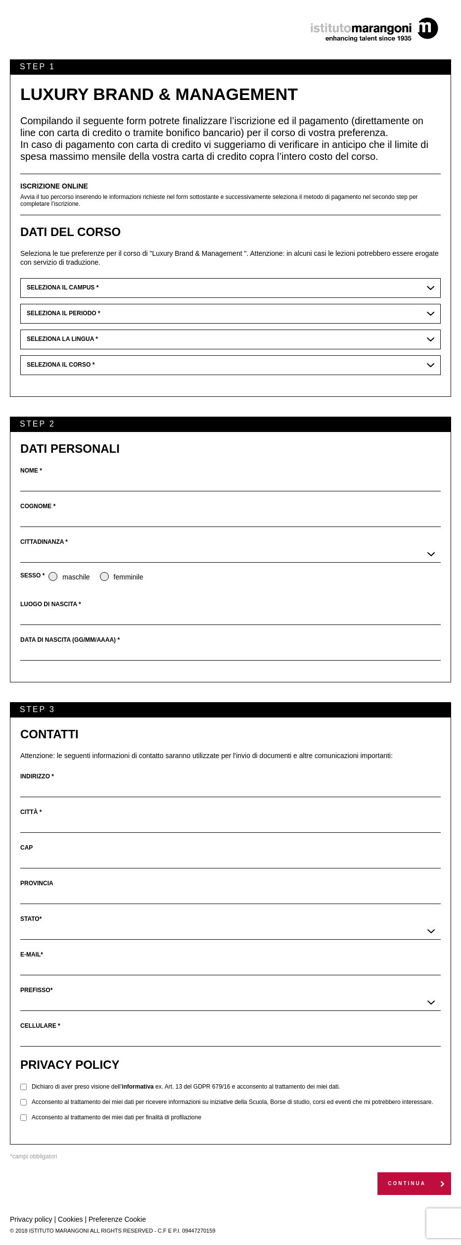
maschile (69, 577)
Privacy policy (31, 1219)
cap (26, 847)
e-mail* (31, 954)
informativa (138, 1086)
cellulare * (40, 1025)
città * (31, 812)
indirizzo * (37, 776)
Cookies (70, 1219)
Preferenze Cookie (117, 1219)
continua (407, 1183)
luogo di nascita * (50, 604)
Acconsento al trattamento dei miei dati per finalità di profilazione (116, 1117)
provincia (36, 883)
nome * (31, 470)
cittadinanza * (44, 541)
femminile (121, 577)
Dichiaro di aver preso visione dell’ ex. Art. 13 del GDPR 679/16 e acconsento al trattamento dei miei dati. (186, 1086)
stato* (31, 918)
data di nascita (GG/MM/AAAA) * (70, 639)
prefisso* (36, 990)
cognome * (37, 506)
